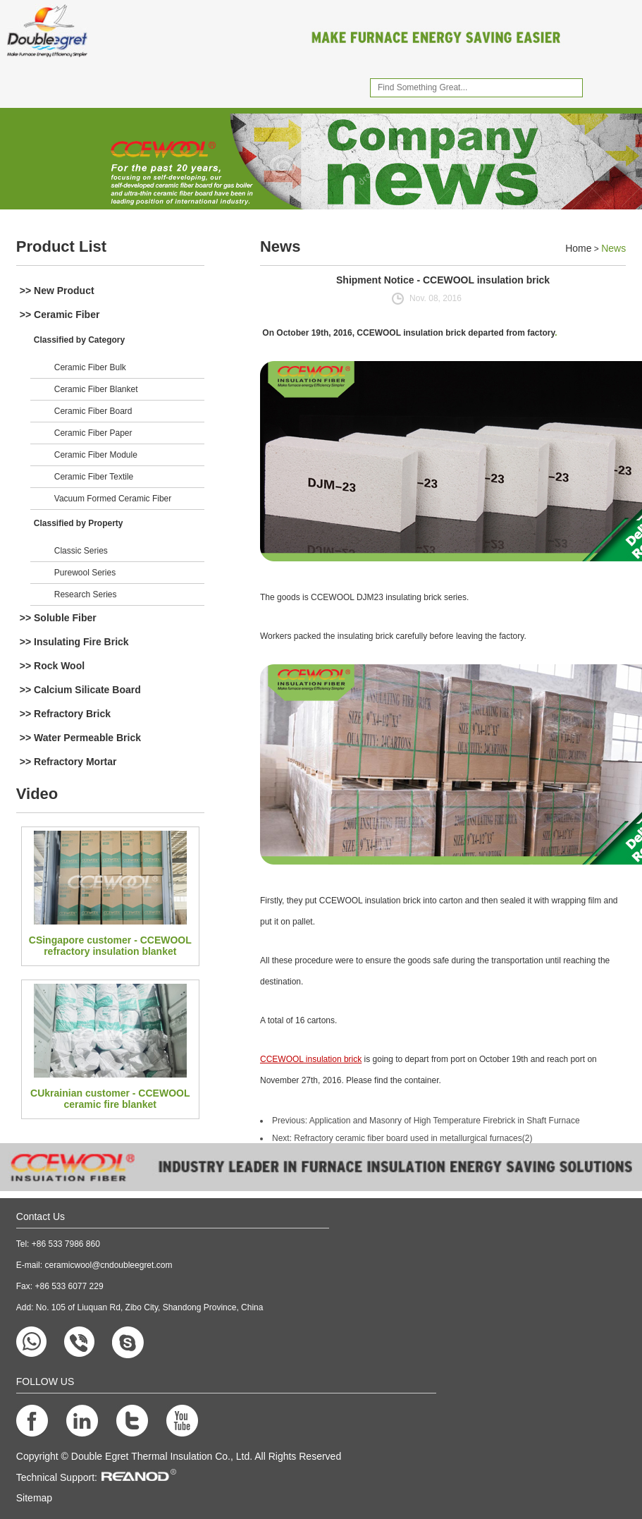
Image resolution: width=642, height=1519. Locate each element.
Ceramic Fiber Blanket (96, 389)
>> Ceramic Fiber (60, 314)
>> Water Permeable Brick (80, 737)
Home (578, 248)
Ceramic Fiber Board (93, 411)
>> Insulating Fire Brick (74, 641)
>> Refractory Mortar (68, 761)
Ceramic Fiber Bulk (90, 367)
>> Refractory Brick (65, 713)
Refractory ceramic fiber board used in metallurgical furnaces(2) (413, 1138)
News (280, 246)
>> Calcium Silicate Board (80, 689)
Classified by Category (79, 340)
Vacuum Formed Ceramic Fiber (113, 499)
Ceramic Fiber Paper (93, 433)
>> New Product (57, 290)
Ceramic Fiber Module (95, 455)
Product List (61, 246)
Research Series (85, 594)
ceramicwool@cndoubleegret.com (108, 1265)
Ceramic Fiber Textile (93, 477)
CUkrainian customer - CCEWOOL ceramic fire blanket (110, 1098)
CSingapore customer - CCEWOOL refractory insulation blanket (110, 945)
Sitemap (34, 1497)
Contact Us (40, 1216)
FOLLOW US (45, 1381)
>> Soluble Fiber (58, 617)
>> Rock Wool (52, 665)
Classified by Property (78, 523)
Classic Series (81, 551)
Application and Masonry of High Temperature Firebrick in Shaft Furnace (444, 1120)
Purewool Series (85, 573)
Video (37, 794)
